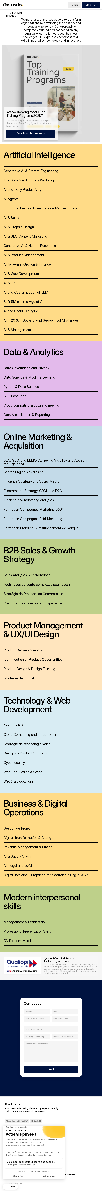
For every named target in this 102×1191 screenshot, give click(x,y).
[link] (51, 171)
